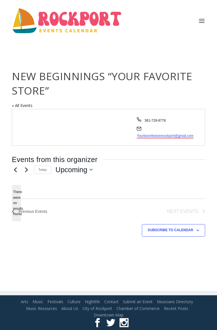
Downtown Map (108, 315)
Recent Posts (176, 308)
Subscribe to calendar (170, 230)
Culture (74, 301)
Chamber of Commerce (138, 308)
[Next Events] (26, 169)
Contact (111, 301)
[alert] (16, 203)
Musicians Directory (175, 301)
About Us (69, 308)
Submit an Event (138, 301)
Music (37, 301)
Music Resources (41, 308)
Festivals (55, 301)
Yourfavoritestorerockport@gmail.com (165, 136)
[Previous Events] (15, 169)
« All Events (22, 105)
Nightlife (92, 301)
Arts (24, 301)
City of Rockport (97, 308)
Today (42, 169)
